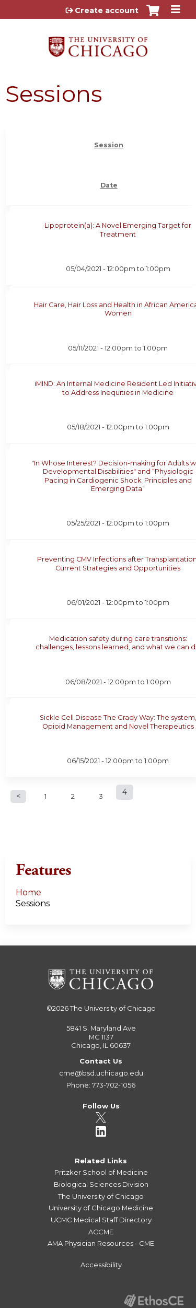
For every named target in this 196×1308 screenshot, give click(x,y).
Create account (107, 10)
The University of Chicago (113, 1008)
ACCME (100, 1232)
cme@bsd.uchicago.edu (101, 1073)
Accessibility (101, 1264)
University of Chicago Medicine (101, 1208)
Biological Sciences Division (101, 1184)
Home (28, 892)
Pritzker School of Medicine (101, 1172)
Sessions (33, 903)
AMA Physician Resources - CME (101, 1243)
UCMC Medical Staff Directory (101, 1220)
